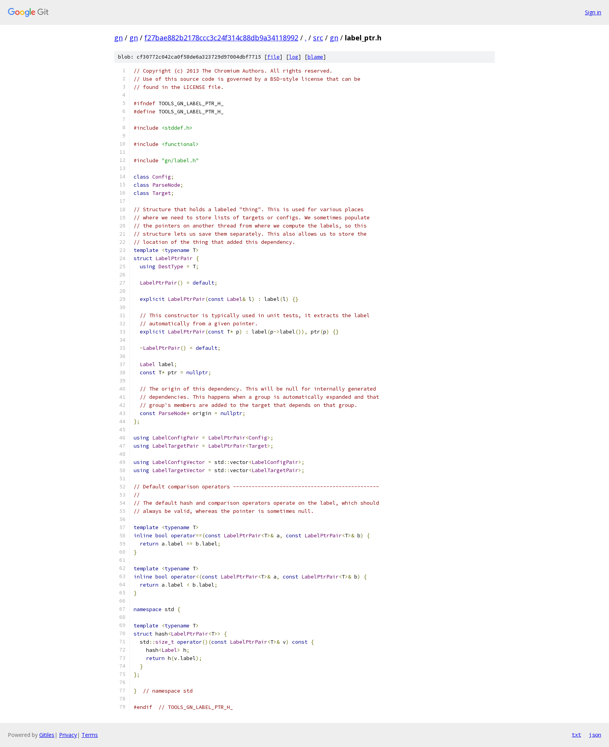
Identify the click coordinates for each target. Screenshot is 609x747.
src (318, 37)
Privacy (68, 734)
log (293, 57)
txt (576, 734)
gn (118, 37)
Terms (90, 734)
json (595, 734)
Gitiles (46, 734)
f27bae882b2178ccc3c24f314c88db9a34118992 (221, 37)
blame (315, 57)
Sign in (593, 12)
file (273, 57)
